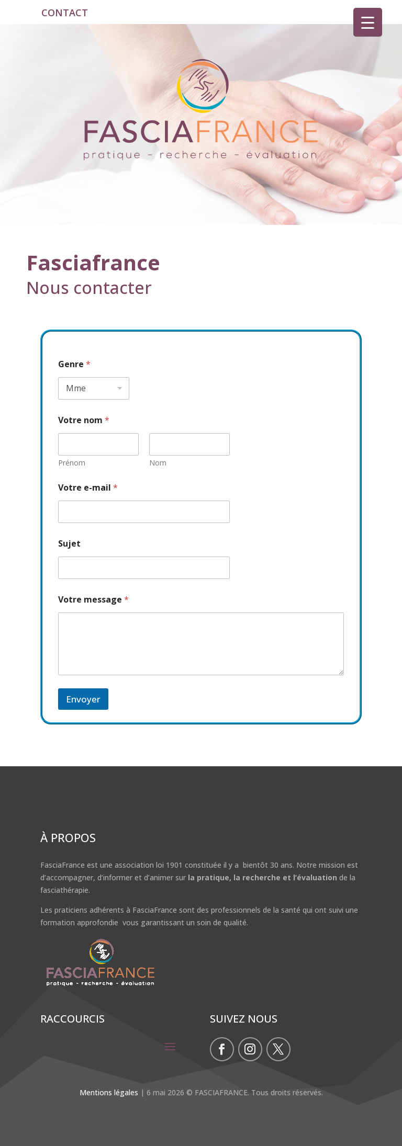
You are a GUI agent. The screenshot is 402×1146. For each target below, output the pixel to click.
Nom (157, 462)
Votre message (93, 600)
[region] (201, 124)
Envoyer (83, 699)
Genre (74, 364)
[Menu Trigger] (367, 22)
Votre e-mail (88, 488)
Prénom (71, 462)
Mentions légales (109, 1092)
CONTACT (64, 12)
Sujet (69, 544)
